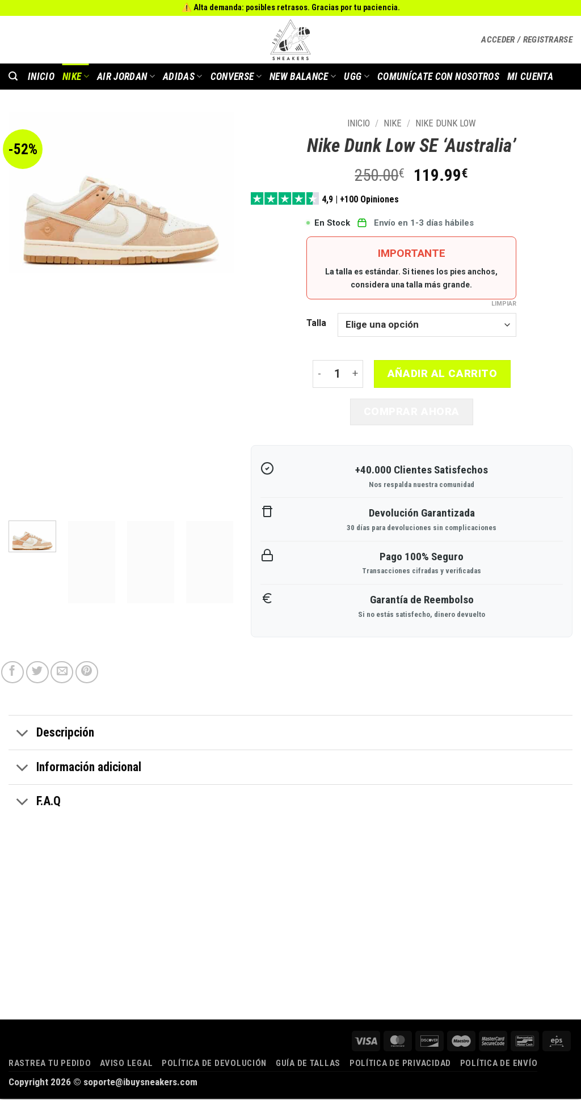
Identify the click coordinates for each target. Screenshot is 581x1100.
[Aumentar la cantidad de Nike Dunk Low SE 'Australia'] (355, 374)
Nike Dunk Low (445, 123)
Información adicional (75, 769)
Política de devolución (214, 1064)
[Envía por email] (61, 673)
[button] (526, 39)
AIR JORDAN (126, 76)
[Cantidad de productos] (337, 374)
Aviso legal (126, 1064)
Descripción (51, 735)
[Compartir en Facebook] (12, 673)
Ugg (356, 76)
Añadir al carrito (443, 373)
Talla (316, 323)
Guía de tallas (308, 1064)
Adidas (183, 76)
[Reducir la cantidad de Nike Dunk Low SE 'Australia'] (319, 374)
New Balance (303, 76)
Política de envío (499, 1064)
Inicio (358, 123)
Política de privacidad (400, 1064)
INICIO (41, 76)
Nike (75, 76)
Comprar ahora (412, 412)
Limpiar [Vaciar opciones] (503, 303)
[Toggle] (22, 735)
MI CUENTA (530, 76)
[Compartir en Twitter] (37, 673)
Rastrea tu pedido (50, 1064)
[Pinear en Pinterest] (86, 673)
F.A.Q (35, 804)
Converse (236, 76)
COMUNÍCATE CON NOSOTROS (438, 76)
